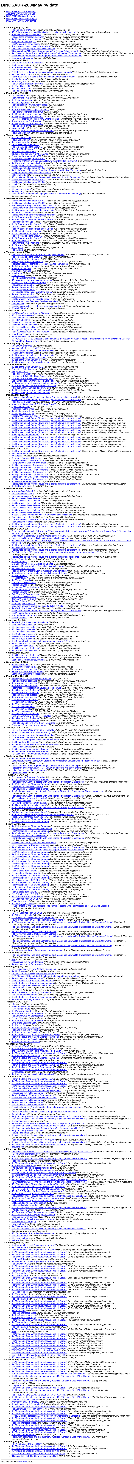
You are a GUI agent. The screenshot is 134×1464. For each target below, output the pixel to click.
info (13, 1004)
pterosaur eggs (19, 1310)
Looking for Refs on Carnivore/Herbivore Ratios (33, 381)
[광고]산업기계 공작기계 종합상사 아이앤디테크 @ (35, 1451)
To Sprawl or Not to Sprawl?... (25, 144)
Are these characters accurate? (26, 35)
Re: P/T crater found (21, 590)
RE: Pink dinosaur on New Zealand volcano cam (34, 931)
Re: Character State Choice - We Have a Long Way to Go (38, 1186)
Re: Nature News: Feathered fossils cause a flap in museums (40, 264)
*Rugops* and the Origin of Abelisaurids (30, 154)
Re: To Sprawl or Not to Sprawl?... (27, 147)
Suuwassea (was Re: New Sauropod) (29, 283)
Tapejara (15, 226)
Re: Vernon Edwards (21, 580)
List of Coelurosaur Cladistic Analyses (29, 770)
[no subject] (17, 456)
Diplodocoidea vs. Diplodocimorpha (28, 460)
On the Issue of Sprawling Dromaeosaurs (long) (34, 974)
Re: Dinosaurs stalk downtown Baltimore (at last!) (34, 1098)
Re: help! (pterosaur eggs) (24, 1165)
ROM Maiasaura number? (24, 1434)
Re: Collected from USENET (25, 871)
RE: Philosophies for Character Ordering (30, 845)
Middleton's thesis (20, 453)
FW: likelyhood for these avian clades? (29, 812)
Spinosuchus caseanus (22, 646)
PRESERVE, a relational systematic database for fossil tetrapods (42, 72)
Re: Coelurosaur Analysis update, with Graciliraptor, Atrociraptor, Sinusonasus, (48, 782)
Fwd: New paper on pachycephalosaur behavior (34, 205)
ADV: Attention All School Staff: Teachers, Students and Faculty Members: (46, 976)
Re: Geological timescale (23, 522)
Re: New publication (21, 664)
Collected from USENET (23, 868)
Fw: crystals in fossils (21, 800)
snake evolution (19, 128)
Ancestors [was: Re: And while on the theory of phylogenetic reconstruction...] (47, 1107)
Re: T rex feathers (20, 1226)
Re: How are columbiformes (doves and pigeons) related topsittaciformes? (46, 557)
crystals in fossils (19, 772)
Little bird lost (18, 304)
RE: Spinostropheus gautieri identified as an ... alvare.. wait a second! (44, 32)
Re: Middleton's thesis (22, 486)
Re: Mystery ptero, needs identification (29, 357)
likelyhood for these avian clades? (27, 786)
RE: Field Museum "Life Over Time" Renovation (34, 730)
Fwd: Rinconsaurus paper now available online (33, 49)
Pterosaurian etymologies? (24, 42)
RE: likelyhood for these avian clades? (29, 798)
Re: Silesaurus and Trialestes (25, 648)
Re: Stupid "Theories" (22, 212)
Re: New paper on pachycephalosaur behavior (33, 208)
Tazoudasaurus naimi (21, 496)
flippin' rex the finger (21, 407)
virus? (14, 184)
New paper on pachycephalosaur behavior (31, 173)
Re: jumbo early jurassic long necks (28, 1130)
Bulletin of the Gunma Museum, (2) (28, 367)
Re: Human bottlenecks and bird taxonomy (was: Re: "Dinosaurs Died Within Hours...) (51, 1376)
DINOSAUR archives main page (21, 11)
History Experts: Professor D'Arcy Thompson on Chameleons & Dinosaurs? (46, 1416)
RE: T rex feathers (20, 1238)
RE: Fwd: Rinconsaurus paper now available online (35, 119)
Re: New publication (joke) (24, 667)
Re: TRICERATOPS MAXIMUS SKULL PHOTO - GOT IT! (38, 1355)
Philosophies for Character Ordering (28, 777)
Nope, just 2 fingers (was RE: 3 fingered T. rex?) (34, 404)
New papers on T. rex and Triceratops (29, 463)
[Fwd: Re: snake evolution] (24, 152)
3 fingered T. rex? (20, 371)
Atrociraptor (17, 273)
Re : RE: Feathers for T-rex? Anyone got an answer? (36, 1189)
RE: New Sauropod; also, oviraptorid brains (32, 280)
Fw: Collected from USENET (25, 894)
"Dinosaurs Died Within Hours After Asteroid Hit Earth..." (37, 1051)
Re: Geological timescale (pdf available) (30, 622)
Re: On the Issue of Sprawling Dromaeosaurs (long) (36, 1034)
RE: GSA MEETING (21, 320)
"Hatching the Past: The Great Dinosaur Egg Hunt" (35, 1456)
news (14, 1332)
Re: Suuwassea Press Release (26, 498)
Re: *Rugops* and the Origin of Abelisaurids (32, 313)
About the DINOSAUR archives (20, 14)
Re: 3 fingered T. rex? (22, 374)
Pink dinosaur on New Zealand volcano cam (32, 829)
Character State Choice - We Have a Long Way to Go (36, 1091)
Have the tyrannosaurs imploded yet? (29, 388)
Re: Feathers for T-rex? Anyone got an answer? (34, 1140)
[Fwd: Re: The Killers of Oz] (24, 149)
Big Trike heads (19, 1114)
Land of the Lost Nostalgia (24, 1023)
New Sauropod (18, 275)
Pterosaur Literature (21, 1006)
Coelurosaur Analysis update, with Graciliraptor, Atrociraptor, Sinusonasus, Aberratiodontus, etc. (56, 761)
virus (14, 187)
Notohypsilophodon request (24, 615)
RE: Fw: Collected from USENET (27, 913)
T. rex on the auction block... (25, 699)
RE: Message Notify (21, 102)
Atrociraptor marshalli (21, 268)
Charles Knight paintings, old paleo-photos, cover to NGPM (39, 536)
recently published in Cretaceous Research (31, 678)
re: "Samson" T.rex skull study (25, 587)
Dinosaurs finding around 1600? (26, 156)
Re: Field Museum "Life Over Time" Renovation (33, 723)
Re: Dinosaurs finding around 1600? (28, 159)
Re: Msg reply (18, 107)
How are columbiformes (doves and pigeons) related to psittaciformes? (44, 397)
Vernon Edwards (19, 559)
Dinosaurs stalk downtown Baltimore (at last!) (32, 1088)
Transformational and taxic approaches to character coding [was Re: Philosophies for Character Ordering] (60, 906)
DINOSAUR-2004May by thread (21, 16)
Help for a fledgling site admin (25, 1205)
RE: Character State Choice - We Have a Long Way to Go (38, 1184)
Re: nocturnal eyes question (24, 669)
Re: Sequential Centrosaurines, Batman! (30, 749)
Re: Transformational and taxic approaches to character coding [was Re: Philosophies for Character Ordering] (62, 922)
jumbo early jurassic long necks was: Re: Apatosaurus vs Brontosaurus (44, 1112)
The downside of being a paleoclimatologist (32, 1168)
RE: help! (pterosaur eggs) (24, 1357)
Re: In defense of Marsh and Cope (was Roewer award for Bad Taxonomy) (46, 170)
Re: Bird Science (19, 561)
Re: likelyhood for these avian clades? (29, 805)
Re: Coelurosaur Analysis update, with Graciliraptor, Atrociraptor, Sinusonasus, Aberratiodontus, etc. (58, 791)
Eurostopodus (18, 1072)
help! (14, 1156)
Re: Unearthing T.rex (21, 336)
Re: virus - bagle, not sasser (25, 325)
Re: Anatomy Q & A (20, 1264)
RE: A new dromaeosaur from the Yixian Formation (35, 744)
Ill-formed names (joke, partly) (25, 297)
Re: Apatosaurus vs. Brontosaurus (27, 962)
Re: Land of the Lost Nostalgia (26, 1027)
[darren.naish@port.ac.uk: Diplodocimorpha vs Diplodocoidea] (40, 538)
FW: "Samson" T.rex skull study (26, 594)
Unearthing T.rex (19, 334)
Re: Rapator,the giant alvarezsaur (27, 39)
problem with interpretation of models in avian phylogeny (38, 566)
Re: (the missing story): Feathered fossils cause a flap (37, 306)
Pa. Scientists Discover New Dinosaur (29, 836)
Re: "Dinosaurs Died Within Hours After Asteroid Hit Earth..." (39, 1053)
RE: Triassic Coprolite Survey (25, 327)
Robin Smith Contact (21, 747)
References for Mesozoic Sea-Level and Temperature (36, 688)
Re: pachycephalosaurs (22, 58)
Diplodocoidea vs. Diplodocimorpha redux (31, 519)
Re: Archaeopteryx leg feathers (26, 999)
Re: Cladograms (19, 79)
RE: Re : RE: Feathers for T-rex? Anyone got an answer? (38, 1191)
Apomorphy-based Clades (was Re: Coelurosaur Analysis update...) (43, 814)
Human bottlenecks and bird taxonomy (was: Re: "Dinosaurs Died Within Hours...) (49, 1374)
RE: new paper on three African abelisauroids (33, 130)
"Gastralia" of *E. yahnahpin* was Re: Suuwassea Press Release (42, 515)
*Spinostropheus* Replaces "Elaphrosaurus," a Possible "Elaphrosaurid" (45, 51)
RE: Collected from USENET (25, 899)
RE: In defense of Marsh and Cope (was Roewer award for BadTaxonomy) (46, 177)
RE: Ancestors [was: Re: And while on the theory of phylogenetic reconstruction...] (49, 1179)
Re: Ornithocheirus (20, 98)
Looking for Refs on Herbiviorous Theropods (32, 378)
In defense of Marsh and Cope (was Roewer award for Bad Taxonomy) (44, 161)
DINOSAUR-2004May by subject (21, 18)
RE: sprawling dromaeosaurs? (26, 1154)
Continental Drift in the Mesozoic (27, 674)
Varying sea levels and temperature (28, 671)
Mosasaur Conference (22, 346)
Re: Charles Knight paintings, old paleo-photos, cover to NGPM (41, 641)
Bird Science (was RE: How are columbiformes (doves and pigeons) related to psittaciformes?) (55, 552)
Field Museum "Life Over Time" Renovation (32, 716)
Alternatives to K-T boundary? (25, 1402)
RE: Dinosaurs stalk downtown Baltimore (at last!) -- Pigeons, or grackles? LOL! (48, 1128)
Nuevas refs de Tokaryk (22, 491)
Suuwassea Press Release (24, 481)
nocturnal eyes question (23, 639)
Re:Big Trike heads (20, 1121)
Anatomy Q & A (19, 1259)
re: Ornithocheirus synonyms (25, 233)
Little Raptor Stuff (20, 175)
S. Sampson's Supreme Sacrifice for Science (32, 564)
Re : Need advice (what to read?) (27, 1444)
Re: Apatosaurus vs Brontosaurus (27, 978)
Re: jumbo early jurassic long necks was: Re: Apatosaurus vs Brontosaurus (46, 1116)
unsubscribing (18, 1147)
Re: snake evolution (21, 133)
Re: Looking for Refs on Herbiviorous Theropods (34, 385)
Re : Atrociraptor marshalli (24, 278)
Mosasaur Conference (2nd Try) (26, 348)
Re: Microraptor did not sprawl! (26, 259)
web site (15, 1240)
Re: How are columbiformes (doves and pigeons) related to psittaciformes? (46, 399)
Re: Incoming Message (22, 100)
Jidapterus (16, 1385)
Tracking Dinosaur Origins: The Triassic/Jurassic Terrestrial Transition (44, 1172)
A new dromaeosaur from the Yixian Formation (33, 735)
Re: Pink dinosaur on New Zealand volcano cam (34, 843)
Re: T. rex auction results (23, 704)
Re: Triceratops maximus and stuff (27, 112)
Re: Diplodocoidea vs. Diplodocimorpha (30, 465)
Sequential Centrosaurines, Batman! (28, 660)
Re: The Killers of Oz (21, 30)
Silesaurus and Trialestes (23, 636)
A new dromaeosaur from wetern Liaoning (31, 732)
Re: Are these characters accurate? (28, 37)
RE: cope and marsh (21, 189)
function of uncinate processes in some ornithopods (35, 740)
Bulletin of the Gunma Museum (26, 360)
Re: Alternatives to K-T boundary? (27, 1404)
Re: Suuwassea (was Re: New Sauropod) (31, 299)
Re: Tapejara (17, 245)
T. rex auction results (21, 702)
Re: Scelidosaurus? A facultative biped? (30, 105)
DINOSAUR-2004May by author (21, 21)
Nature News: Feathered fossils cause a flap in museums (38, 254)
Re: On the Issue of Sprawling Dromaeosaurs (33, 981)
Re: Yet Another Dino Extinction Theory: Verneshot (35, 934)
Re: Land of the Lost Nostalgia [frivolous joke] (33, 1074)
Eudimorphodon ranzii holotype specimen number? (35, 383)
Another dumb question (22, 67)
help (13, 960)
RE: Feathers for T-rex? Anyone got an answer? (34, 1177)
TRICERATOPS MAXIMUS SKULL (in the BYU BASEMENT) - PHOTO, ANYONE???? (52, 1151)
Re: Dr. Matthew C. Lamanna (25, 742)
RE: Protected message (23, 315)
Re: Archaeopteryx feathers (24, 995)
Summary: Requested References (27, 458)
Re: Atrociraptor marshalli (23, 285)
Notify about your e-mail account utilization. (31, 985)
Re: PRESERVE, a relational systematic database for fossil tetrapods (44, 77)
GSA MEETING (19, 308)
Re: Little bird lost (20, 318)
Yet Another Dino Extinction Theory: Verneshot (33, 917)
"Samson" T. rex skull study (24, 599)
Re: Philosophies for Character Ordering (30, 784)
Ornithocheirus (18, 95)
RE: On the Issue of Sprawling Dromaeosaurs (33, 1170)
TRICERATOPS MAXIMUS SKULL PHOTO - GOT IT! (36, 1350)
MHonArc (22, 1462)
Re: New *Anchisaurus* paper (25, 416)
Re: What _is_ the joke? (23, 903)
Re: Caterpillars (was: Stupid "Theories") (30, 109)
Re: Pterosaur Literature (23, 1011)
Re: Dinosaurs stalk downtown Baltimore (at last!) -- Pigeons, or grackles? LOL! (48, 1123)
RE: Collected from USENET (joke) (28, 880)
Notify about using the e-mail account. (29, 1203)
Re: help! (16, 1161)
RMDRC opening (19, 1210)
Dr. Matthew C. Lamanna (23, 737)
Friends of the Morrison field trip (26, 873)
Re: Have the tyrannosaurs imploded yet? (31, 390)
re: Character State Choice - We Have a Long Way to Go (38, 1175)
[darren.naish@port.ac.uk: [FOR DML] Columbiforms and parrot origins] (45, 765)
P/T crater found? (20, 578)
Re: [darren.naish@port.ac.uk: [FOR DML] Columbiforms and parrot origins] (47, 768)
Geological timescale (21, 517)
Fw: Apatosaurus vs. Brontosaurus (27, 896)
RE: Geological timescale (23, 547)
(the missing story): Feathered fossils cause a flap (35, 301)
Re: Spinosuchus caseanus (24, 650)
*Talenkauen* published (22, 353)
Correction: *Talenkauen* (23, 369)
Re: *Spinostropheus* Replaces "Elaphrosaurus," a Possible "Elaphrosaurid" (47, 53)
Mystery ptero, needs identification (27, 261)
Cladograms (17, 65)
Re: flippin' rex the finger (23, 409)
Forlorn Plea (17, 1018)
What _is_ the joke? (21, 901)
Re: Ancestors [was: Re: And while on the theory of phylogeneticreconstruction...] (49, 1229)
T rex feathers (18, 1224)
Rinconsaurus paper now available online (31, 46)
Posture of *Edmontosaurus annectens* (30, 725)
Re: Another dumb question (24, 70)
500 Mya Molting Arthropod (24, 329)
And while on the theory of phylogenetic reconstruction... (38, 950)
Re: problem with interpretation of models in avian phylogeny (40, 571)
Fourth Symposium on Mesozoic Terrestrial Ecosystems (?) (39, 920)
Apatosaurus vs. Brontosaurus (26, 887)
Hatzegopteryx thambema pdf (25, 435)
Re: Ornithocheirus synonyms (25, 243)
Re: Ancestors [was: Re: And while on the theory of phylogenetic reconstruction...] (49, 1119)
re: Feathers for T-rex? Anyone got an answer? (33, 1215)
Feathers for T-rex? (20, 1046)
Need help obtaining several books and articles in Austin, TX (39, 606)
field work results (19, 988)
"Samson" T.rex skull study (24, 582)
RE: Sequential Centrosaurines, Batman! (30, 754)
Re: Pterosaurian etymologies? (26, 44)
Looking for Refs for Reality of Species (29, 376)
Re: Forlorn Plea (19, 1025)
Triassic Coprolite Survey (23, 322)
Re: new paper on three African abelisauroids (32, 219)
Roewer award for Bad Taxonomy (27, 121)
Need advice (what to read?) (25, 1399)
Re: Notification (19, 971)
